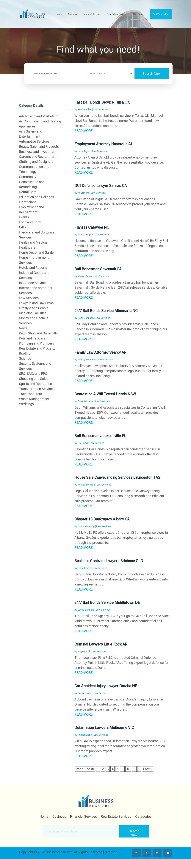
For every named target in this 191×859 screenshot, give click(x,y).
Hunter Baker (85, 109)
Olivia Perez (84, 568)
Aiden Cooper (85, 234)
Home (59, 14)
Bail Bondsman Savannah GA (98, 269)
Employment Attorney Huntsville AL (103, 144)
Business (72, 14)
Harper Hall (84, 651)
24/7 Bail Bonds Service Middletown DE (107, 602)
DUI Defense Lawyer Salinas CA (100, 185)
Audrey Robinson (87, 359)
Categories (138, 14)
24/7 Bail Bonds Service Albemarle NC (106, 310)
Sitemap (111, 852)
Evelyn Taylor (85, 693)
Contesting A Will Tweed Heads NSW (105, 394)
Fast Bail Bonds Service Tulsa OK (102, 102)
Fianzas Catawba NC (91, 227)
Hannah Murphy (86, 526)
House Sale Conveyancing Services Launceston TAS (117, 477)
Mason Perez (85, 276)
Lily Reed (83, 443)
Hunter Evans (85, 734)
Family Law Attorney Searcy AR (100, 352)
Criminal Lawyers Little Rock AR (100, 644)
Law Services (100, 109)
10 (128, 769)
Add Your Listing (161, 14)
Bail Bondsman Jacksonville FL (100, 436)
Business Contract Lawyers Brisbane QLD (108, 561)
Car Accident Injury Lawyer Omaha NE (105, 686)
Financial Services (92, 14)
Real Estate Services (117, 14)
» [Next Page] (139, 769)
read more (83, 131)
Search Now (152, 74)
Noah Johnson (86, 317)
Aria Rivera (83, 192)
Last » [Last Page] (147, 769)
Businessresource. (59, 852)
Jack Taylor (84, 151)
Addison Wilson (86, 484)
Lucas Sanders (86, 609)
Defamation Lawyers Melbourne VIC (104, 727)
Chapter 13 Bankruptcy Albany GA (102, 519)
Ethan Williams (85, 401)
